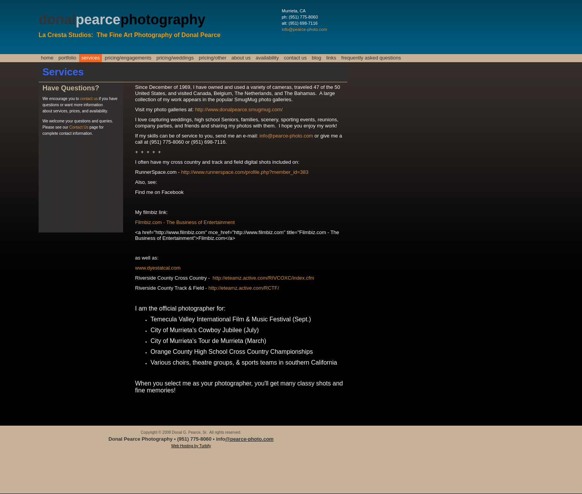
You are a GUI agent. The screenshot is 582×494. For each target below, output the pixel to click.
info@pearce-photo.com (304, 29)
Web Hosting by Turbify (191, 446)
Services (90, 58)
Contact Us (295, 58)
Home (47, 58)
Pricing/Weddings (175, 58)
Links (331, 58)
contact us (89, 99)
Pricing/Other (213, 58)
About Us (241, 58)
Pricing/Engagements (128, 58)
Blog (316, 58)
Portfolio (67, 58)
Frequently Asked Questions (371, 58)
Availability (267, 58)
